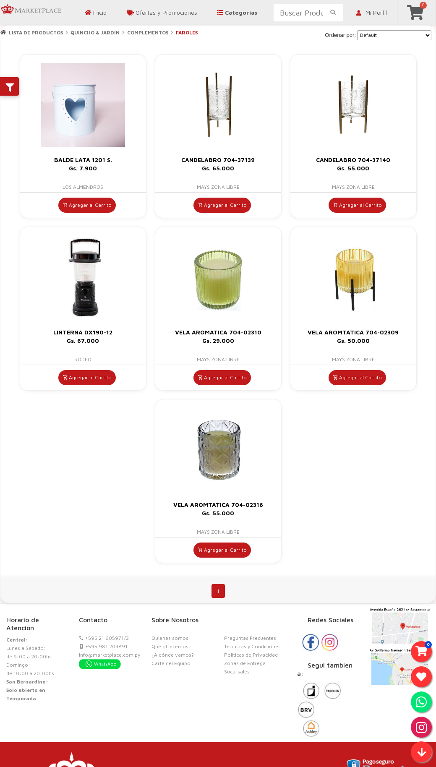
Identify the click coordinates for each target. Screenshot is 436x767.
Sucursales (237, 671)
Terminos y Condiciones (252, 646)
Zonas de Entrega (245, 663)
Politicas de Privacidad (251, 655)
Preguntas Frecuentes (250, 638)
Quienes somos (169, 638)
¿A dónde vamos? (172, 655)
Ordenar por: (340, 35)
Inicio (96, 12)
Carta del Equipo (171, 663)
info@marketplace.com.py (109, 655)
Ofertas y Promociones (162, 12)
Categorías (237, 12)
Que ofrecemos (169, 646)
